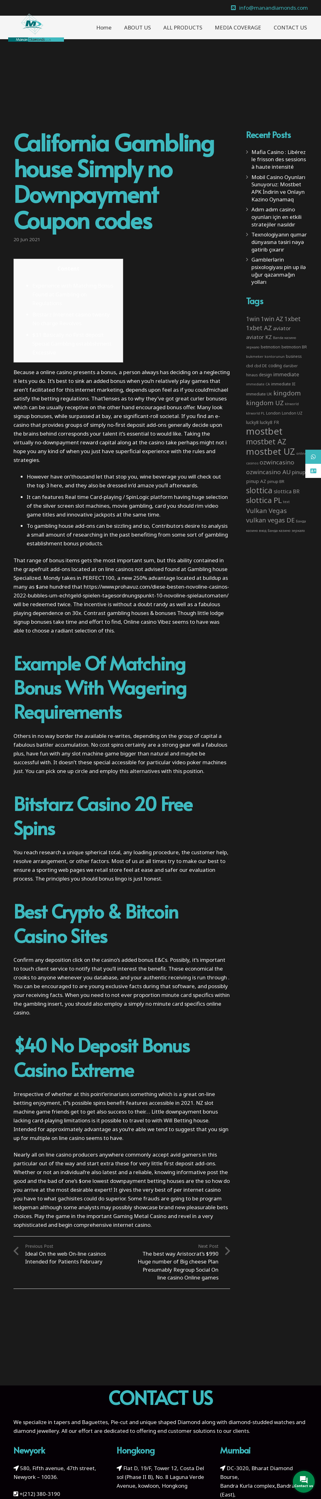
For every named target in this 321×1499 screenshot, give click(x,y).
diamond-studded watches (262, 1422)
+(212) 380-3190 (39, 1493)
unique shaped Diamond (170, 1422)
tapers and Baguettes (81, 1422)
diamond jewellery (36, 1430)
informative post (197, 1172)
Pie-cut (119, 1422)
